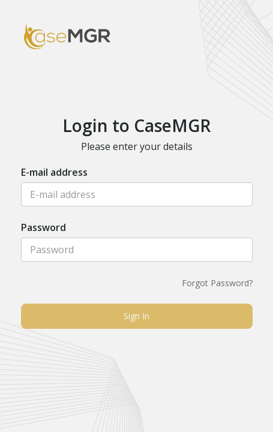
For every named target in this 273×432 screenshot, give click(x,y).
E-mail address (54, 173)
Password (43, 228)
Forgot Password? (217, 283)
